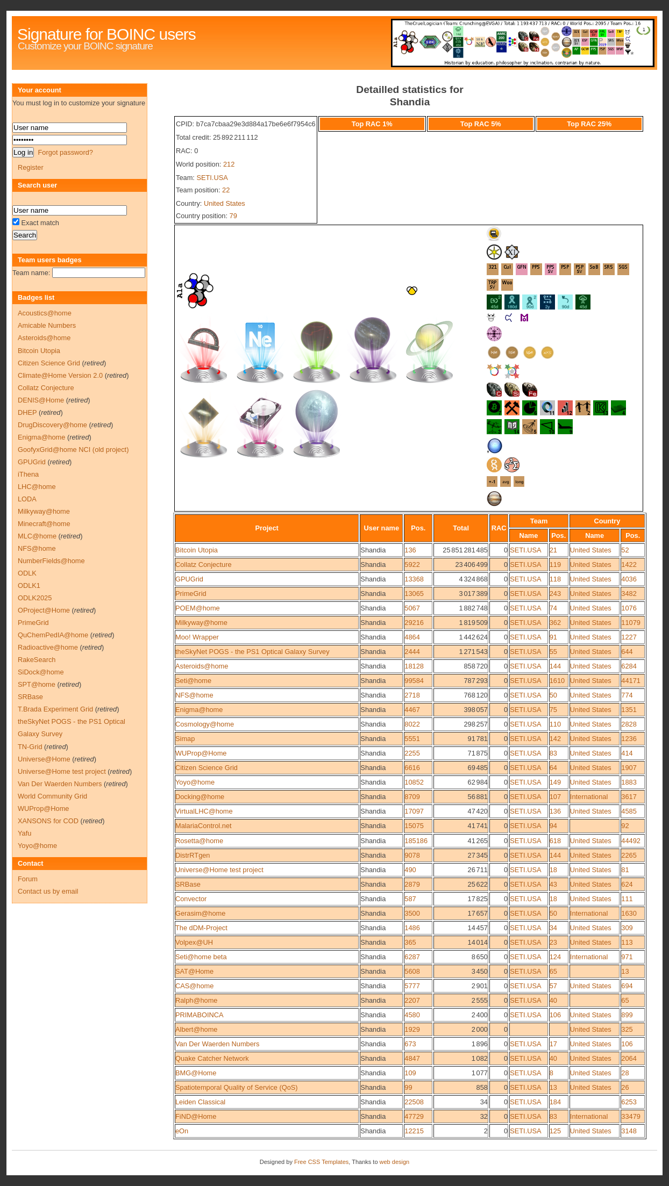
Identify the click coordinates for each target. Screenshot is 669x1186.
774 (626, 695)
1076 (628, 608)
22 (226, 190)
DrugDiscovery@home (52, 425)
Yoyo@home (195, 782)
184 (555, 1102)
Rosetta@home (199, 841)
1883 (628, 782)
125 (555, 1131)
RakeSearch (36, 660)
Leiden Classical (200, 1102)
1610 (557, 681)
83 (553, 753)
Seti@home (193, 681)
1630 (628, 913)
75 (553, 710)
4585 (628, 811)
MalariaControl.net (203, 826)
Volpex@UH (194, 942)
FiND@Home (195, 1116)
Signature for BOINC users (106, 34)
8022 (411, 724)
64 (553, 768)
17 (553, 1044)
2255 (411, 753)
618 (555, 841)
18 (553, 870)
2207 (411, 1000)
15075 (414, 826)
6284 (628, 666)
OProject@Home (44, 610)
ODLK (27, 573)
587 (410, 899)
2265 (628, 855)
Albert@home (196, 1029)
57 (553, 986)
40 (553, 1000)
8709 (411, 797)
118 (555, 579)
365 (410, 942)
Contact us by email (48, 891)
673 (410, 1044)
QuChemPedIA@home (53, 635)
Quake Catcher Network (212, 1058)
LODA (27, 499)
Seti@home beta (201, 957)
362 (555, 623)
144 (555, 666)
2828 (628, 724)
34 (553, 928)
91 (553, 637)
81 (625, 870)
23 (553, 942)
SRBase (188, 884)
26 (625, 1087)
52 (625, 550)
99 (408, 1087)
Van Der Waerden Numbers (217, 1044)
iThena (28, 474)
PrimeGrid (191, 594)
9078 (411, 855)
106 (555, 1015)
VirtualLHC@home (204, 811)
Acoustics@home (45, 313)
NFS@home (194, 695)
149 (555, 782)
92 (625, 826)
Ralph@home (196, 1000)
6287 (411, 957)
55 (553, 652)
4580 (411, 1015)
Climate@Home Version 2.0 (60, 375)
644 (626, 652)
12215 (414, 1131)
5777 (411, 986)
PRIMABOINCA (199, 1015)
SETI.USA (211, 178)
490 (410, 870)
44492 (630, 841)
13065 (414, 594)
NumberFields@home (51, 561)
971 (626, 957)
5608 (411, 971)
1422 (628, 564)
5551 (411, 739)
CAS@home (194, 986)
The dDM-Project (201, 928)
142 (555, 739)
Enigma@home (199, 710)
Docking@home (199, 797)
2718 (411, 695)
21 (553, 550)
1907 (628, 768)
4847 (411, 1058)
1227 (628, 637)
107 (555, 797)
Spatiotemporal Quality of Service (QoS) (236, 1087)
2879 (411, 884)
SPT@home (36, 684)
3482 (628, 594)
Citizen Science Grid (206, 768)
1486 (411, 928)
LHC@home (37, 487)
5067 (411, 608)
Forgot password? (65, 152)
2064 (628, 1058)
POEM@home (197, 608)
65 (553, 971)
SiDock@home (41, 672)
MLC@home (37, 536)
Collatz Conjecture (203, 564)
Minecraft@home (44, 524)
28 (625, 1073)
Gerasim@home (200, 913)
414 (626, 753)
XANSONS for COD (48, 821)
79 (233, 216)
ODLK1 (29, 585)
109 (410, 1073)
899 (626, 1015)
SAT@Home (194, 971)
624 (626, 884)
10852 (414, 782)
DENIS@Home (41, 400)
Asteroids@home (201, 666)
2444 (411, 652)
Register (31, 167)
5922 (411, 564)
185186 (416, 841)
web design (395, 1162)
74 (553, 608)
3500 (411, 913)
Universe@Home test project (219, 870)
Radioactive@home (48, 647)
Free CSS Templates (321, 1162)
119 (555, 564)
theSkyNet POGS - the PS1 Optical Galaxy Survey (252, 652)
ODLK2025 (35, 598)
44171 (630, 681)
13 (625, 971)
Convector (191, 899)
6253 (628, 1102)
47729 (414, 1116)
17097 (414, 811)
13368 (414, 579)
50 (553, 695)
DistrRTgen (192, 855)
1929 (411, 1029)
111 (626, 899)
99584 (414, 681)
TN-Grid (30, 747)
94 (553, 826)
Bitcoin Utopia (196, 550)
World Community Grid (52, 796)
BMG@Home (195, 1073)
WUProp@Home (200, 753)
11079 (630, 623)
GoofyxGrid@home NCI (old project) (73, 449)
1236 (628, 739)
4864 (411, 637)
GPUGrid (189, 579)
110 (555, 724)
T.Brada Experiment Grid (55, 709)
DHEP (27, 412)
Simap (185, 739)
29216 (414, 623)
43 (553, 884)
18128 (414, 666)
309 (626, 928)
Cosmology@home (204, 724)
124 (555, 957)
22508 (414, 1102)
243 (555, 594)
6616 (411, 768)
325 (626, 1029)
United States (224, 203)
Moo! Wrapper (197, 637)
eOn (181, 1131)
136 (410, 550)
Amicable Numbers (47, 325)
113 (626, 942)
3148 (628, 1131)
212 (228, 164)
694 (626, 986)
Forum (28, 879)
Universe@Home (44, 759)
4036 (628, 579)
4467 (411, 710)
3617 (628, 797)
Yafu (24, 833)
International (589, 797)
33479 (630, 1116)
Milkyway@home (201, 623)
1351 (628, 710)
